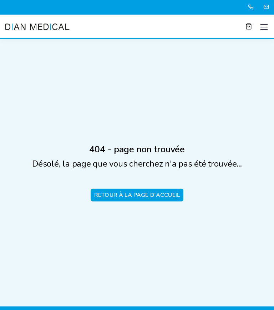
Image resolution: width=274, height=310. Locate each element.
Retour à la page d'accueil (137, 195)
